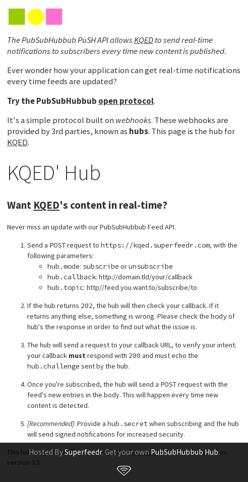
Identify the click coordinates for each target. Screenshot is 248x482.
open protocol (126, 100)
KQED (143, 39)
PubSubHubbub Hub (184, 452)
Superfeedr (83, 452)
